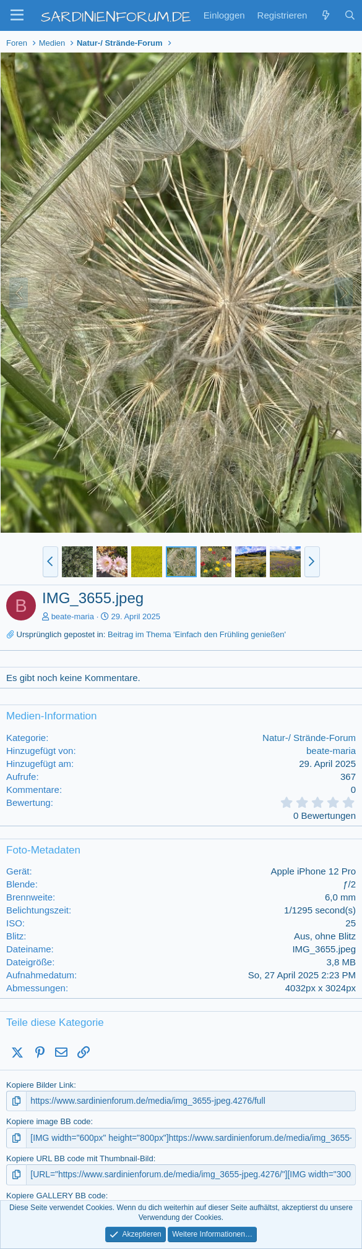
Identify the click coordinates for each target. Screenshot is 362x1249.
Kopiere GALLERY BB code (56, 1193)
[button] (17, 15)
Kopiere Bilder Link (40, 1085)
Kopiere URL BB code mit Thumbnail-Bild (79, 1157)
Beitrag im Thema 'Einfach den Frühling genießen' (197, 634)
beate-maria (72, 616)
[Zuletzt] (325, 15)
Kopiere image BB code (48, 1120)
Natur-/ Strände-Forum (309, 737)
